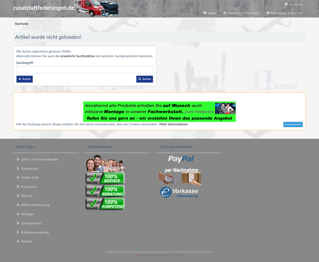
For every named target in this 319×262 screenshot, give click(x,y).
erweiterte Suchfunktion (77, 56)
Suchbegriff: (25, 62)
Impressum (26, 186)
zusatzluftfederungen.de (66, 7)
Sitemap (24, 196)
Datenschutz (27, 168)
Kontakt (24, 241)
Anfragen (25, 214)
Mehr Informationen (173, 124)
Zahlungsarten (28, 223)
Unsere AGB (27, 177)
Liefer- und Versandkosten (37, 159)
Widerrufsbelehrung (33, 205)
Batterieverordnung (32, 232)
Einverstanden (293, 124)
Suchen (144, 79)
